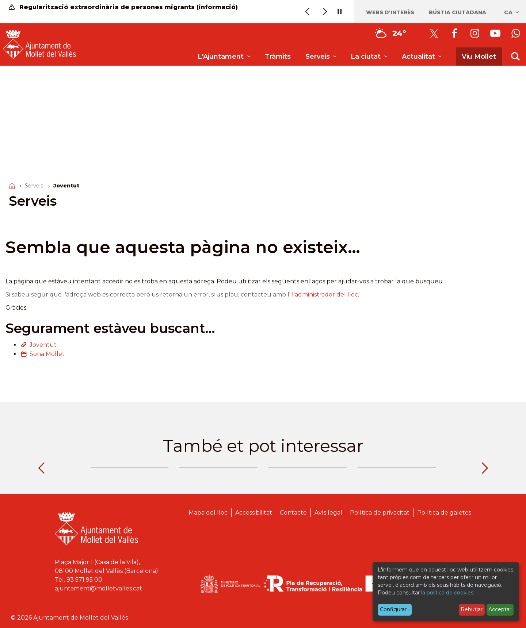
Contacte (293, 512)
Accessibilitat (253, 512)
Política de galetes (444, 512)
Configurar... (395, 609)
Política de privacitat (379, 512)
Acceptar (499, 609)
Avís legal (328, 512)
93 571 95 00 (84, 579)
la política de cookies (447, 592)
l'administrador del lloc (325, 294)
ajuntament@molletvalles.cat (98, 588)
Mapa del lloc (208, 512)
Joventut (43, 344)
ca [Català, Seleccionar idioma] (512, 12)
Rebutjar (472, 609)
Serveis (34, 185)
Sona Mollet (47, 353)
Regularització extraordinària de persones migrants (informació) (123, 7)
